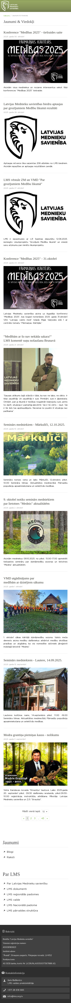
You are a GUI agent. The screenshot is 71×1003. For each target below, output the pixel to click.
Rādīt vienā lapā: (31, 811)
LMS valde (13, 900)
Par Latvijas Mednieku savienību (27, 883)
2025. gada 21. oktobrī (13, 345)
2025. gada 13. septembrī (15, 664)
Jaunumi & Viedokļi (20, 15)
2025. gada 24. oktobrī (14, 263)
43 (42, 818)
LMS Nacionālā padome (22, 905)
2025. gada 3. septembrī (15, 739)
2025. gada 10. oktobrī (14, 429)
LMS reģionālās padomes (23, 894)
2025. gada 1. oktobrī (13, 587)
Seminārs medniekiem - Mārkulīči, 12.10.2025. (34, 424)
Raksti (11, 857)
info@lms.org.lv (15, 996)
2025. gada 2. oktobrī (13, 508)
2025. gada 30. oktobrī (14, 37)
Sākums (7, 16)
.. (38, 818)
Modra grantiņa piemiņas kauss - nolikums (31, 735)
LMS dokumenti (17, 889)
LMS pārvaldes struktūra (22, 910)
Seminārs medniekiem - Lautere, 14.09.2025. (33, 660)
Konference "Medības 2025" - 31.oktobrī (30, 258)
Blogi (10, 852)
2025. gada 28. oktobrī (14, 112)
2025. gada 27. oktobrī (14, 188)
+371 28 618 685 (16, 990)
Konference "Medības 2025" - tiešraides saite (33, 32)
